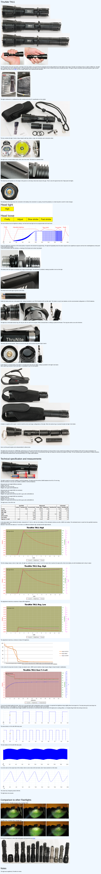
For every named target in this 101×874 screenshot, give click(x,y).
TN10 (15, 69)
